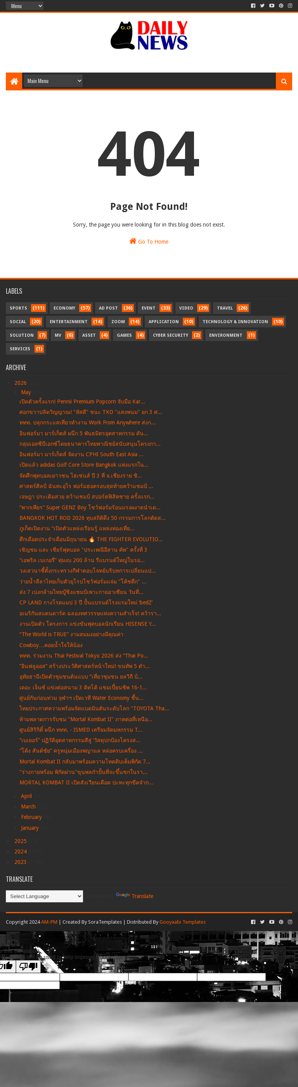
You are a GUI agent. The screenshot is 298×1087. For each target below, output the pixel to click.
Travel (225, 308)
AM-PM (49, 922)
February (32, 817)
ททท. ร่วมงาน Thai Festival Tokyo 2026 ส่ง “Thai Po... (83, 656)
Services (20, 348)
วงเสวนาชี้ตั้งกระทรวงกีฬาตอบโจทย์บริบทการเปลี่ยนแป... (87, 571)
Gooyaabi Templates (182, 922)
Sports (18, 308)
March (29, 806)
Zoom (118, 321)
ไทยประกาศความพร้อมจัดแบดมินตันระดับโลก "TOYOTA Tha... (94, 708)
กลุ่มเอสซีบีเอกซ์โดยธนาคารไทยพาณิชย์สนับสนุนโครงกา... (90, 444)
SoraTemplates (105, 922)
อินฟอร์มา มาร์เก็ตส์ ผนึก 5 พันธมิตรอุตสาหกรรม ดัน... (83, 433)
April (27, 796)
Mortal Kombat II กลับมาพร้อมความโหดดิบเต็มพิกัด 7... (85, 761)
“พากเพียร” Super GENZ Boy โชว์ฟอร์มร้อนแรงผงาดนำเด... (90, 507)
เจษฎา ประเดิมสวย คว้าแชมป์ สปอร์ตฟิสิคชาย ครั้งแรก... (86, 496)
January (30, 828)
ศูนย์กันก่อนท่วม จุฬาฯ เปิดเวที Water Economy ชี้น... (81, 698)
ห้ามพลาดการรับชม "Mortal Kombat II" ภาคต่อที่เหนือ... (85, 719)
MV (58, 335)
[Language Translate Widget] (44, 896)
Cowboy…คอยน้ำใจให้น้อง (51, 645)
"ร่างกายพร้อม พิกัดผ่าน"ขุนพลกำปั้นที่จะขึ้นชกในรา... (83, 772)
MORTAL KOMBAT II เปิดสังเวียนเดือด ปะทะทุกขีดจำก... (86, 782)
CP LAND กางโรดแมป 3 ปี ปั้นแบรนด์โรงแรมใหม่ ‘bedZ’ (85, 602)
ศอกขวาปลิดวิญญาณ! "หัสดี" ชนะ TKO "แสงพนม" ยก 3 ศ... (90, 412)
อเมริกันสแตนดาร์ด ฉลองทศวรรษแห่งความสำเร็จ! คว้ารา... (90, 613)
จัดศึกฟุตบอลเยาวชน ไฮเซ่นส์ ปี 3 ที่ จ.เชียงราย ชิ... (80, 476)
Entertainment (69, 321)
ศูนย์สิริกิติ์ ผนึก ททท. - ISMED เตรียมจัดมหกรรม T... (80, 730)
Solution (22, 335)
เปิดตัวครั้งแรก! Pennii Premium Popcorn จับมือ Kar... (82, 401)
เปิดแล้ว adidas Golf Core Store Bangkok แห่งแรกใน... (84, 465)
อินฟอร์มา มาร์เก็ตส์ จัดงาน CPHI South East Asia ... (81, 454)
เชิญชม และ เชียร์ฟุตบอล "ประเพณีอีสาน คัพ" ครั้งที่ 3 (83, 550)
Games (124, 335)
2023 (21, 862)
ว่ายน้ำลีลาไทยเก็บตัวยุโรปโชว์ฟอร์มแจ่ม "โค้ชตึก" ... (82, 581)
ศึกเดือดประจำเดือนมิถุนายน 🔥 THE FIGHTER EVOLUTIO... (91, 539)
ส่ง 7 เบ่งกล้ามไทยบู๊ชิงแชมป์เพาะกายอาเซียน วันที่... (81, 592)
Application (164, 321)
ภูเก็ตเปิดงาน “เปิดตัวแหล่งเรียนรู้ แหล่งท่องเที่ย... (77, 528)
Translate (134, 896)
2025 (21, 841)
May (27, 392)
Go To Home (148, 241)
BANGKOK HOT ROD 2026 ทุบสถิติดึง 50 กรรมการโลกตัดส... (92, 518)
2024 (21, 851)
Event (149, 308)
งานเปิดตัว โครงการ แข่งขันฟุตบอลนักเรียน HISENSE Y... (87, 624)
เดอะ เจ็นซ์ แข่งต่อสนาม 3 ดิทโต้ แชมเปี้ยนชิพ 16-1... (83, 687)
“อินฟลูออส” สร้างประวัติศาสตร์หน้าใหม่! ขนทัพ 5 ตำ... (84, 666)
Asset (89, 335)
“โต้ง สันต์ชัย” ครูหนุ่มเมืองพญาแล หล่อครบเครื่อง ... (81, 751)
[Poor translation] (28, 966)
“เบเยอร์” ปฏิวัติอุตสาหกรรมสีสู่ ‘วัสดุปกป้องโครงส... (79, 740)
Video (186, 308)
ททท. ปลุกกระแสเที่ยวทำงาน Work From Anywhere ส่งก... (87, 422)
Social (18, 321)
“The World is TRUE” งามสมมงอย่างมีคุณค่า (71, 634)
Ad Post (108, 308)
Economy (64, 308)
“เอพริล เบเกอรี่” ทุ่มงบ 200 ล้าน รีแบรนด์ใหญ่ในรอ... (82, 560)
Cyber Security (170, 335)
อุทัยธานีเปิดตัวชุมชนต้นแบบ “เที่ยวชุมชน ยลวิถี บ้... (80, 676)
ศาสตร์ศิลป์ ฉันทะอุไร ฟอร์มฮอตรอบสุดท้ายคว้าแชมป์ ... (86, 486)
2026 (21, 383)
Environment (226, 335)
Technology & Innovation (235, 321)
